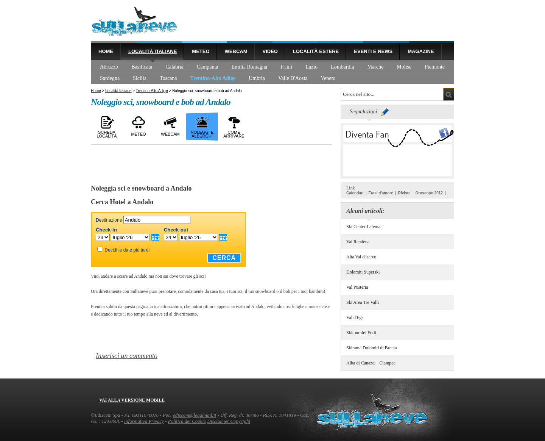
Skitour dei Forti (361, 332)
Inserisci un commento (126, 356)
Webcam (236, 51)
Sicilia (139, 78)
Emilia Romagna (249, 67)
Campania (207, 67)
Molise (404, 67)
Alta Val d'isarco (361, 257)
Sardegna (110, 78)
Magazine (421, 51)
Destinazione (109, 220)
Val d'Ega (355, 317)
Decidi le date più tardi (126, 250)
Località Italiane (152, 51)
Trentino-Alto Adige (213, 78)
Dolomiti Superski (363, 272)
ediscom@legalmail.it (194, 415)
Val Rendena (357, 241)
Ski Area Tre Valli (362, 302)
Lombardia (342, 67)
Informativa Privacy (144, 421)
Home (105, 51)
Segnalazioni (363, 111)
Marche (375, 67)
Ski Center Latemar (364, 226)
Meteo (200, 51)
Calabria (174, 67)
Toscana (168, 78)
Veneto (328, 78)
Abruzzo (109, 67)
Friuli (286, 67)
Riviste (404, 193)
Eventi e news (373, 51)
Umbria (257, 78)
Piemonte (435, 67)
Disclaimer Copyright (228, 421)
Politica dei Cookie (187, 421)
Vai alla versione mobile (132, 400)
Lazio (311, 67)
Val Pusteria (357, 287)
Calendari (355, 193)
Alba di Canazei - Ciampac (371, 363)
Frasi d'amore (381, 193)
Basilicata (141, 67)
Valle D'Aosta (293, 78)
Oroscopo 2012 (429, 193)
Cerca (224, 258)
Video (269, 51)
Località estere (316, 51)
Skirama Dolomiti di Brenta (371, 347)
